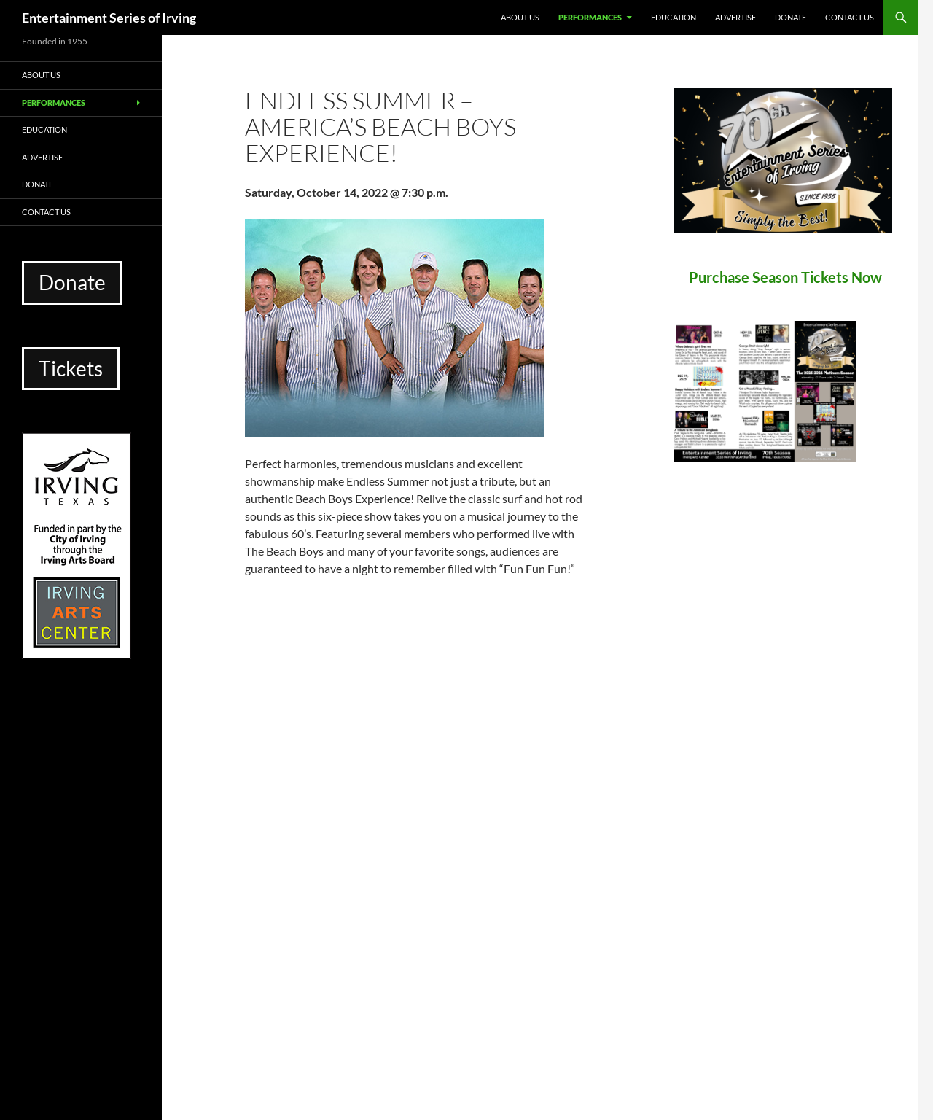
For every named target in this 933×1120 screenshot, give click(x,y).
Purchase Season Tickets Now (785, 277)
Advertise (735, 17)
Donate (790, 17)
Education (673, 17)
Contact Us (849, 17)
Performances (590, 17)
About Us (520, 17)
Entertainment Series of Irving (109, 17)
